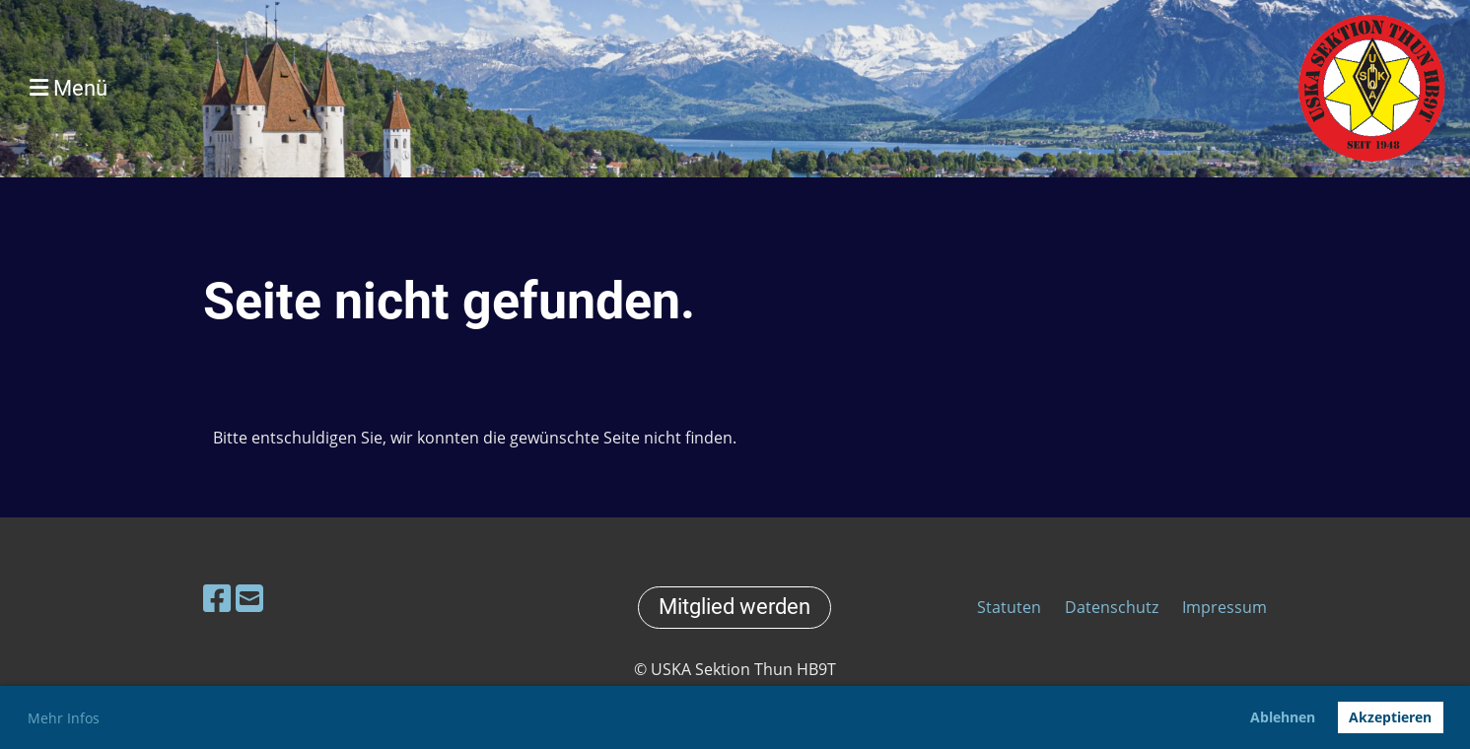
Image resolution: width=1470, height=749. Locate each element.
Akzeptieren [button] (1390, 717)
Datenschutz (1111, 607)
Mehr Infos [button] (64, 718)
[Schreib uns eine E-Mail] (249, 598)
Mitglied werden (734, 606)
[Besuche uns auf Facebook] (217, 598)
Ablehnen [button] (1282, 717)
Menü (68, 88)
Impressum (1224, 607)
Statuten (1011, 607)
